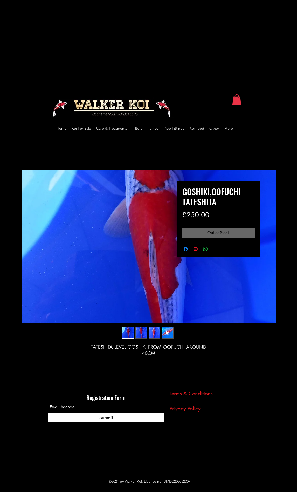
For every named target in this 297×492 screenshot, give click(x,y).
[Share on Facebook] (186, 249)
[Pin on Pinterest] (195, 249)
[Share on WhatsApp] (205, 249)
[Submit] (106, 417)
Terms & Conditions (191, 393)
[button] (236, 99)
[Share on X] (215, 249)
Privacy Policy (185, 408)
